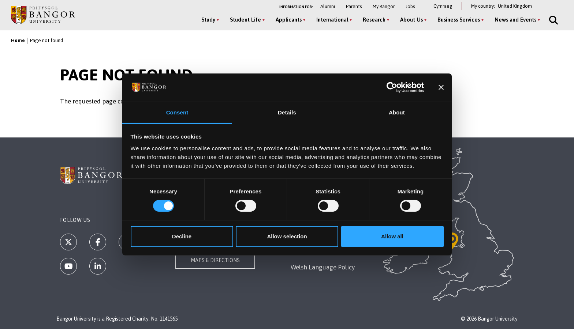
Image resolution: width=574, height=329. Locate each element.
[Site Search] (553, 20)
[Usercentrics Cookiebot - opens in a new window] (392, 87)
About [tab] (397, 112)
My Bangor (384, 6)
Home (18, 40)
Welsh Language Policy (323, 267)
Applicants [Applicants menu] (289, 19)
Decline (181, 236)
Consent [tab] (177, 112)
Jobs (410, 6)
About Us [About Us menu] (411, 19)
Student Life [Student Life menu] (245, 19)
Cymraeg (442, 6)
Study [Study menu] (208, 19)
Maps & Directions (215, 260)
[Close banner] (441, 87)
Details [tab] (287, 112)
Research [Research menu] (374, 19)
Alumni (327, 6)
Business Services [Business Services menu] (458, 19)
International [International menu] (332, 19)
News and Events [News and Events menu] (515, 19)
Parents (354, 6)
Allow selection (287, 236)
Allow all (392, 236)
